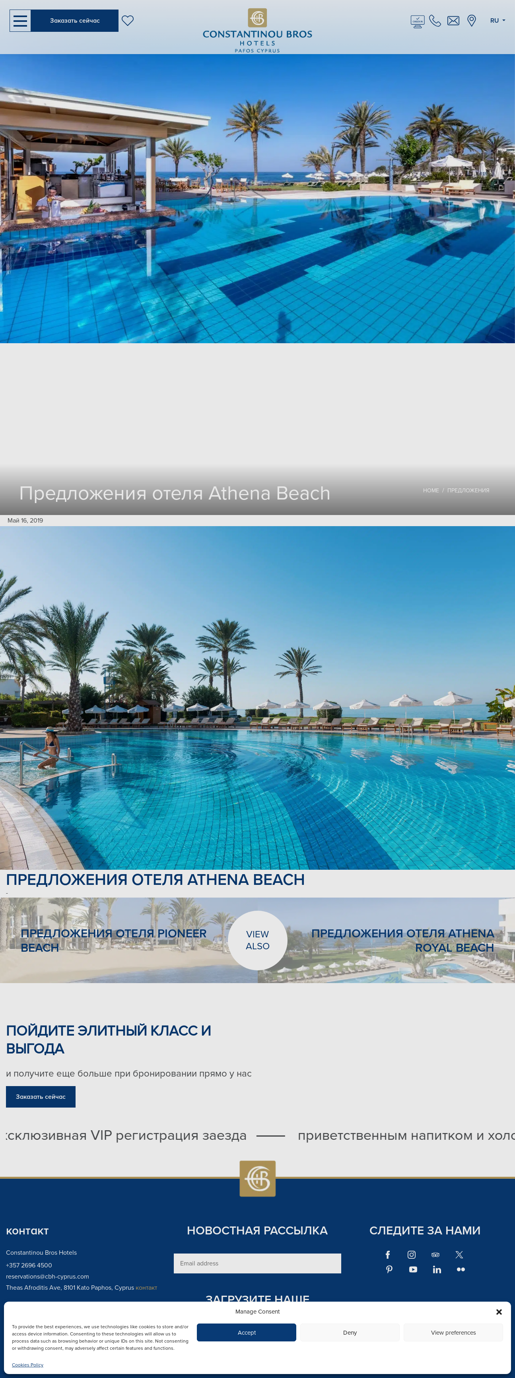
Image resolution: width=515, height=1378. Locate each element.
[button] (499, 1312)
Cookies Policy (27, 1365)
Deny (350, 1332)
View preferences (453, 1332)
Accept (247, 1332)
